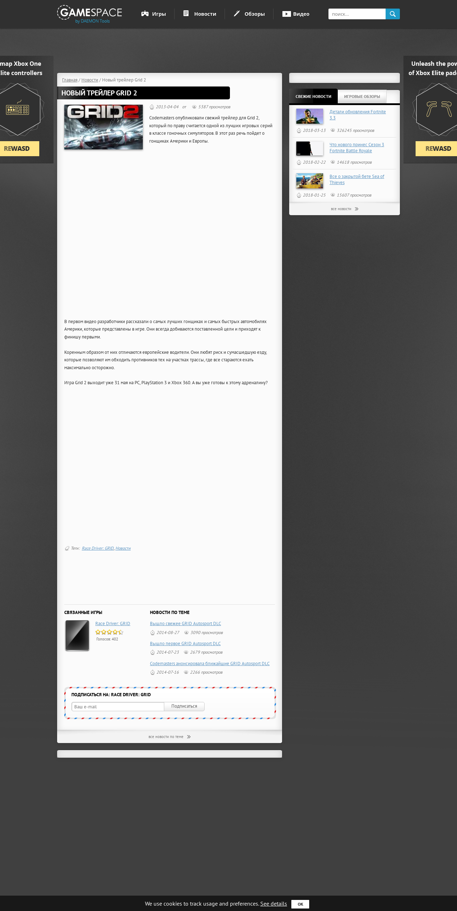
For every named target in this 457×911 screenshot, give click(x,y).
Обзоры (255, 13)
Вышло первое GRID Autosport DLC (185, 643)
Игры (159, 13)
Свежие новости (313, 96)
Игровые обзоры (362, 96)
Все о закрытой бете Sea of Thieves (357, 179)
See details (273, 903)
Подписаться (184, 706)
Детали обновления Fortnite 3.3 (358, 115)
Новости (205, 13)
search (393, 14)
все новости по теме (166, 736)
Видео (301, 13)
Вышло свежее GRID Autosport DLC (185, 623)
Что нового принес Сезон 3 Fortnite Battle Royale (357, 148)
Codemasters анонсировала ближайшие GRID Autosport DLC (210, 663)
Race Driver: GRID (98, 548)
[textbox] (357, 14)
